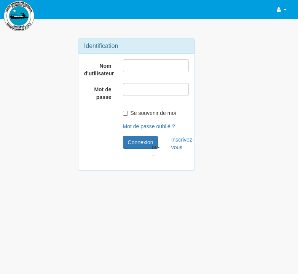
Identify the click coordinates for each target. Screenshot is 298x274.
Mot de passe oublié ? (149, 126)
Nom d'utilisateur (99, 69)
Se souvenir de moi (149, 113)
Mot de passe (102, 93)
